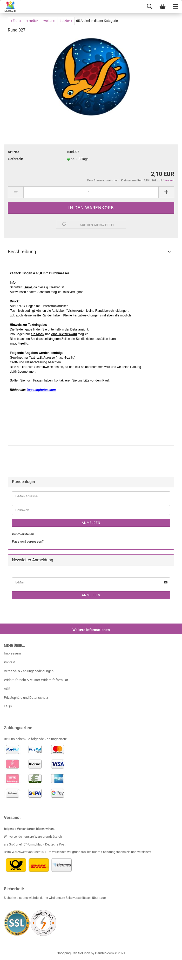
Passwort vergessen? (28, 541)
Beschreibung (22, 251)
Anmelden (91, 523)
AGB (7, 689)
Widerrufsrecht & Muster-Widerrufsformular (36, 680)
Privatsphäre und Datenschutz (26, 698)
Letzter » (66, 21)
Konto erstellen (23, 534)
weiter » (49, 21)
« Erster (15, 21)
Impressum (12, 653)
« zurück (32, 21)
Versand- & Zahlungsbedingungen (28, 671)
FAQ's (8, 706)
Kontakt (9, 662)
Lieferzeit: (15, 159)
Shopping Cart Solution (73, 953)
